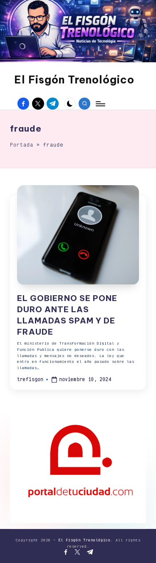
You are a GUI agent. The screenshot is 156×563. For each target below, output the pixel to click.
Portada (21, 145)
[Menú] (100, 103)
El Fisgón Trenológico (74, 79)
